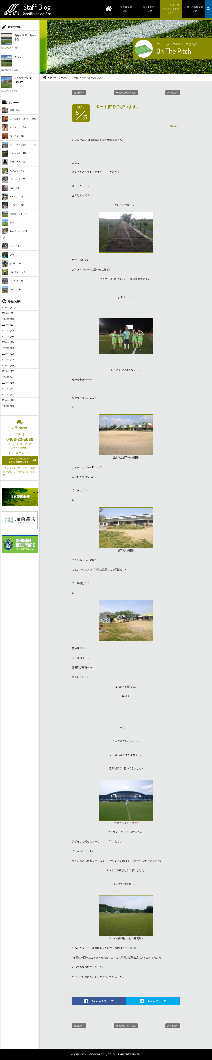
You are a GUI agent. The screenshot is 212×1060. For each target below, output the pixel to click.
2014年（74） (8, 377)
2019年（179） (9, 348)
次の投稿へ (172, 92)
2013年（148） (9, 383)
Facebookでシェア (103, 1001)
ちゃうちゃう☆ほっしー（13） (18, 233)
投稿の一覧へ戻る (127, 92)
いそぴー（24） (13, 205)
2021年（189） (9, 336)
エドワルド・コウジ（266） (19, 119)
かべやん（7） (13, 197)
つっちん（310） (14, 136)
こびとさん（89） (14, 162)
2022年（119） (9, 330)
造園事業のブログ (126, 9)
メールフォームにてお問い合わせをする (19, 460)
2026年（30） (8, 307)
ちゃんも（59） (13, 171)
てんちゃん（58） (14, 179)
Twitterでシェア (157, 1001)
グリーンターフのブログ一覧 (64, 77)
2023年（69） (8, 325)
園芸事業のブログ (148, 9)
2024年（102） (9, 319)
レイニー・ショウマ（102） (19, 145)
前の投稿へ (79, 92)
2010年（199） (9, 400)
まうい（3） (12, 263)
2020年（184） (9, 342)
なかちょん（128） (15, 153)
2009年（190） (9, 406)
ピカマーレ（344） (15, 127)
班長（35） (11, 110)
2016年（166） (9, 365)
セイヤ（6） (12, 289)
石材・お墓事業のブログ (193, 9)
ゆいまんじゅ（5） (15, 272)
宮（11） (10, 222)
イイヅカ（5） (13, 281)
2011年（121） (9, 394)
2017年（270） (9, 359)
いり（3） (11, 255)
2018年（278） (9, 354)
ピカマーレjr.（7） (15, 214)
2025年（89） (8, 313)
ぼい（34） (11, 188)
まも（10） (11, 246)
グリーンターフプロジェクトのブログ (171, 9)
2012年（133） (9, 388)
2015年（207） (9, 371)
